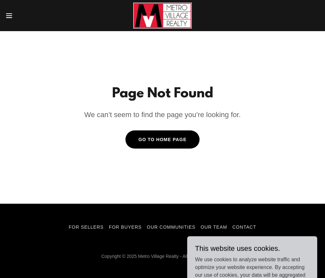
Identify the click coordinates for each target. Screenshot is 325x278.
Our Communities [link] (171, 227)
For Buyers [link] (125, 227)
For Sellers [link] (86, 227)
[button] (27, 15)
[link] (162, 16)
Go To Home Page (162, 139)
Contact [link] (244, 227)
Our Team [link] (214, 227)
